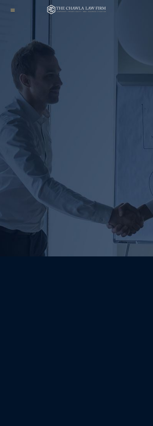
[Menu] (13, 10)
